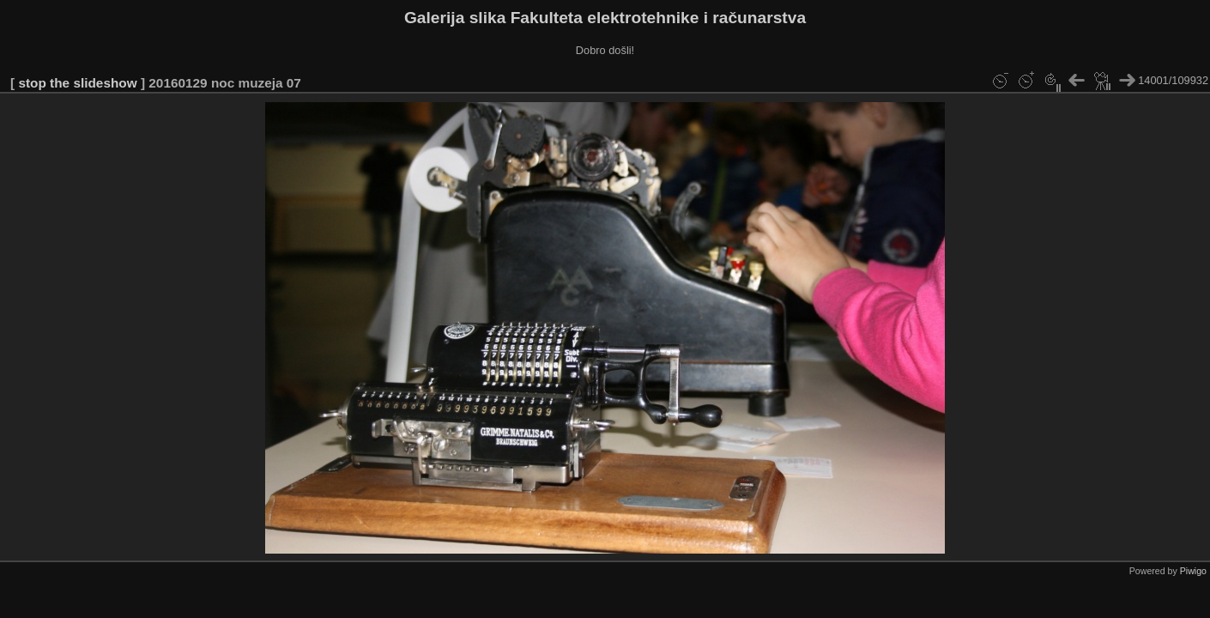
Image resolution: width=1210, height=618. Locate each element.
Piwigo (1193, 571)
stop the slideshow (77, 83)
